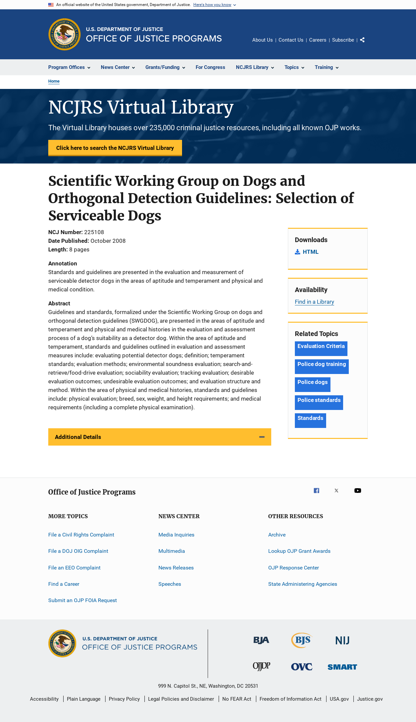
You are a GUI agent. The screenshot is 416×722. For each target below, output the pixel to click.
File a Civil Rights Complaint (81, 535)
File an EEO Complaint (74, 567)
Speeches (169, 584)
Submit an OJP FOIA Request (82, 600)
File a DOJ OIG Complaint (78, 551)
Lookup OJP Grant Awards (299, 551)
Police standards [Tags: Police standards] (319, 400)
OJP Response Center (293, 567)
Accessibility (44, 699)
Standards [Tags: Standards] (310, 418)
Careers (317, 40)
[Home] (154, 34)
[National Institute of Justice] (342, 645)
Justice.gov (370, 699)
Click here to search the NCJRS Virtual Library (115, 148)
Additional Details (78, 437)
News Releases (176, 567)
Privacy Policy (124, 699)
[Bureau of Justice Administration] (261, 645)
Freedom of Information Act (290, 699)
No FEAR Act (236, 699)
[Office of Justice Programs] (64, 34)
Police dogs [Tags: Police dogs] (313, 382)
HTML (310, 251)
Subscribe (343, 40)
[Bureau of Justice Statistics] (302, 649)
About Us (262, 40)
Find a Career (63, 584)
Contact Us (291, 40)
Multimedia (171, 551)
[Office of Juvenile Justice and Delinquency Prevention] (261, 672)
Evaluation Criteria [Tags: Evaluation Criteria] (321, 346)
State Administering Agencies (302, 584)
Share (368, 44)
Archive (277, 535)
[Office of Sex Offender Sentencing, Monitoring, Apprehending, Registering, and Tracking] (342, 671)
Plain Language (84, 699)
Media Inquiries (176, 535)
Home (54, 81)
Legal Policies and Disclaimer (181, 699)
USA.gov (339, 699)
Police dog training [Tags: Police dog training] (322, 364)
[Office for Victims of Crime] (301, 671)
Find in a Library (314, 301)
